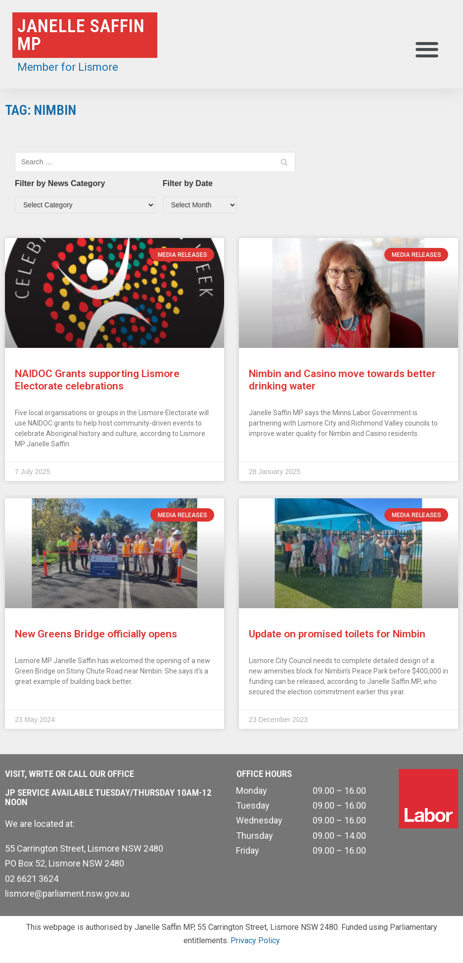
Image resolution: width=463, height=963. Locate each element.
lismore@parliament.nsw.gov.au (67, 893)
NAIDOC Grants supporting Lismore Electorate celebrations (97, 380)
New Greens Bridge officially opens (96, 634)
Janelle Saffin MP (81, 35)
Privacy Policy (255, 940)
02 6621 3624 (31, 878)
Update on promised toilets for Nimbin (337, 634)
